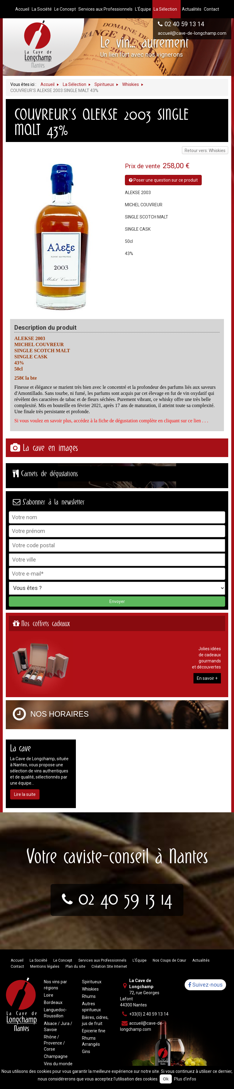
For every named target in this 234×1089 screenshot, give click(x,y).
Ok (166, 1079)
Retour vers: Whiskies (205, 150)
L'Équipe (140, 960)
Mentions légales (44, 966)
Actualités (201, 960)
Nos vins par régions (55, 984)
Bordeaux (53, 1002)
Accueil (17, 960)
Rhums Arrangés (91, 1041)
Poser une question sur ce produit (163, 180)
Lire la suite (25, 794)
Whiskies (90, 989)
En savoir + (207, 678)
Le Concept (62, 960)
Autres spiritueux (91, 1006)
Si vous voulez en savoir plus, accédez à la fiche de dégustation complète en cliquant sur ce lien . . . (111, 420)
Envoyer (117, 601)
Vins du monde (58, 1063)
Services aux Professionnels (102, 960)
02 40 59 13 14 (184, 24)
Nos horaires (59, 714)
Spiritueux (91, 981)
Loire (48, 995)
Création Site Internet (109, 966)
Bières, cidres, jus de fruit (95, 1020)
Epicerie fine (93, 1030)
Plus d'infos (185, 1079)
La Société (38, 960)
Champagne (56, 1056)
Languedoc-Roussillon (55, 1012)
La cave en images (50, 448)
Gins (86, 1051)
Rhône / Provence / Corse (54, 1043)
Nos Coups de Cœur (169, 960)
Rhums (89, 996)
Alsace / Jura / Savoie (58, 1026)
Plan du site (75, 966)
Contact (17, 966)
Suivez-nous (205, 985)
